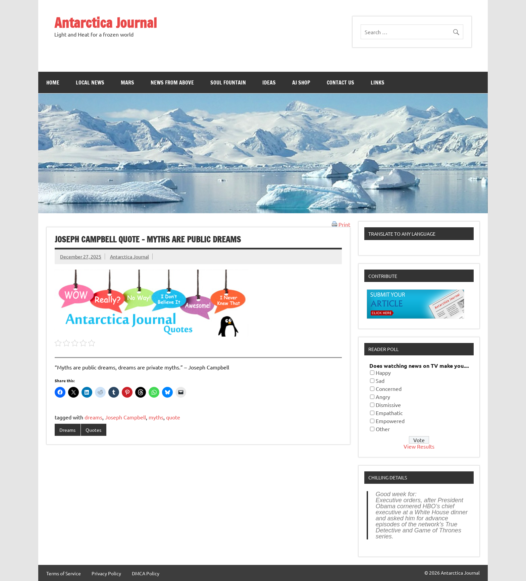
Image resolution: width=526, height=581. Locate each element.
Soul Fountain (228, 82)
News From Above (172, 82)
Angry (383, 396)
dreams (93, 417)
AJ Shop (301, 82)
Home (52, 82)
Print (341, 224)
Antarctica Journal (105, 22)
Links (377, 82)
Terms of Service (63, 573)
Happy (383, 372)
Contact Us (340, 82)
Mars (127, 82)
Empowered (390, 420)
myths (156, 417)
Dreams (67, 430)
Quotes (93, 430)
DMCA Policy (145, 573)
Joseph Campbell (125, 417)
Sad (380, 380)
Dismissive (388, 404)
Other (383, 428)
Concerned (389, 388)
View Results (419, 446)
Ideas (269, 82)
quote (173, 417)
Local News (90, 82)
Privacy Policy (106, 573)
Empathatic (389, 412)
